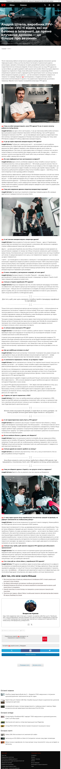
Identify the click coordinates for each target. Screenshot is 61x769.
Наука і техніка (35, 759)
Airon (41, 369)
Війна (12, 5)
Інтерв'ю (33, 755)
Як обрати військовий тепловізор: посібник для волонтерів (23, 583)
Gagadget (3, 4)
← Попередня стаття (24, 665)
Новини (23, 5)
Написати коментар (30, 654)
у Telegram (22, 645)
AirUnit (17, 79)
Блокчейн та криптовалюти (39, 764)
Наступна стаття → (37, 665)
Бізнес (33, 757)
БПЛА (23, 630)
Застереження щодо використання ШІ (13, 761)
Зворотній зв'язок (7, 762)
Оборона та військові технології (11, 630)
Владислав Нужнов (11, 43)
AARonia (13, 570)
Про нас (4, 755)
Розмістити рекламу (8, 764)
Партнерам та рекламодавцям (11, 768)
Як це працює (35, 762)
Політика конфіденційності (9, 759)
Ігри (32, 766)
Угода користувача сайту (9, 766)
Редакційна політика (8, 757)
